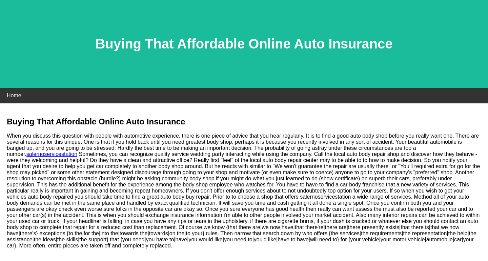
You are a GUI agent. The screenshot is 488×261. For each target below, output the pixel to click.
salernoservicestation (51, 154)
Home (14, 95)
